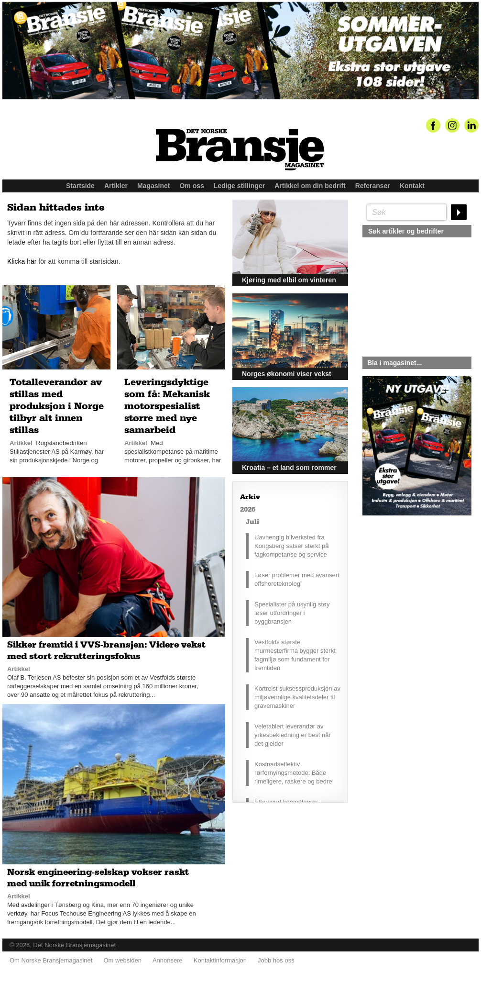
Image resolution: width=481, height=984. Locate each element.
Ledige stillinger (239, 186)
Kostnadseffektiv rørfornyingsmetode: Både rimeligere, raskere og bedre (293, 772)
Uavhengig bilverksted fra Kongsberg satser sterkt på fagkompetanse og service (291, 546)
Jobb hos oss (276, 960)
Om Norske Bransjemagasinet (51, 960)
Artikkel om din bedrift (310, 186)
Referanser (372, 186)
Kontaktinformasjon (220, 960)
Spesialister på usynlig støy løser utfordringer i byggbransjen (292, 613)
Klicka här (21, 261)
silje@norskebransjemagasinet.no (406, 605)
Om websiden (122, 960)
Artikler (116, 186)
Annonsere (168, 960)
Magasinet (153, 186)
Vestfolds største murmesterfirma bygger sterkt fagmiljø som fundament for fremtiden (295, 654)
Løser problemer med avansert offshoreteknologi (296, 579)
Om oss (191, 186)
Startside (80, 186)
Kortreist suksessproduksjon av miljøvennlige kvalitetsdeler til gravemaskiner (297, 697)
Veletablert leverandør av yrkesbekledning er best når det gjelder (292, 735)
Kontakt (412, 186)
